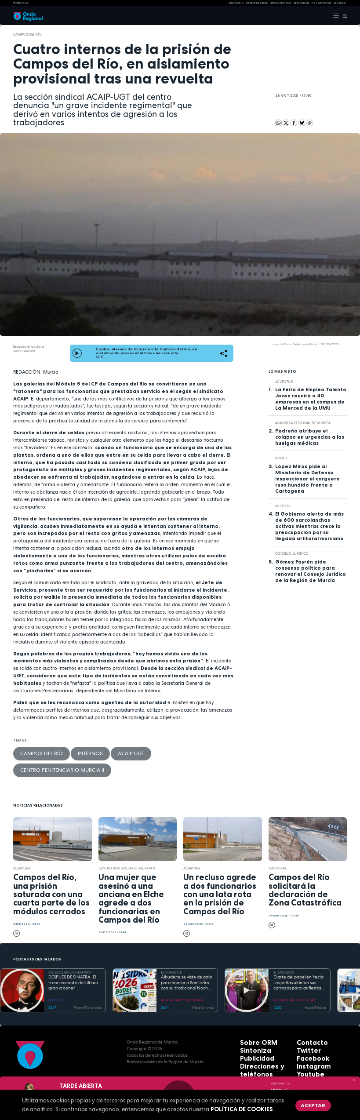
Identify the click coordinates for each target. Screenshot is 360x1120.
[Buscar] (343, 16)
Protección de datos (263, 1053)
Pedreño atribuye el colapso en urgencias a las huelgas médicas (309, 437)
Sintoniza (251, 1026)
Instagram (308, 1040)
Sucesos (282, 506)
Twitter (305, 1026)
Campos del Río (27, 34)
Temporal (278, 846)
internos (65, 751)
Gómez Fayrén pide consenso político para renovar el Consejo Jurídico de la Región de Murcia (310, 571)
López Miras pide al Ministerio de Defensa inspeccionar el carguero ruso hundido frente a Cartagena (307, 478)
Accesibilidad (255, 1066)
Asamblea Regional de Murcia (303, 423)
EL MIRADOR (171, 950)
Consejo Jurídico (292, 553)
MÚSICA (55, 978)
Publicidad (252, 1033)
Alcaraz (340, 3)
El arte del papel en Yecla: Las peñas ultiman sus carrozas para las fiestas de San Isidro (298, 961)
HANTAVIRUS (236, 3)
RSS (301, 1053)
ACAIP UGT (93, 751)
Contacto (307, 1020)
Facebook (308, 1033)
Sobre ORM (252, 1020)
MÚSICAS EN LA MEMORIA (69, 950)
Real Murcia (301, 3)
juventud (284, 381)
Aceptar (304, 1102)
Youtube (306, 1046)
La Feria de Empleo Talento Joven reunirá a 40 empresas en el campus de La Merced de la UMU (310, 398)
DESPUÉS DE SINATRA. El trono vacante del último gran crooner (73, 961)
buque (281, 458)
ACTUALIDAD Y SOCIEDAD (182, 978)
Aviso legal (252, 1059)
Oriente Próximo (257, 3)
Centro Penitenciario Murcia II (140, 751)
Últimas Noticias (280, 3)
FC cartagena (321, 3)
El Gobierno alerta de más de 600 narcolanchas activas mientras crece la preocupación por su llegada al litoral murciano (309, 526)
